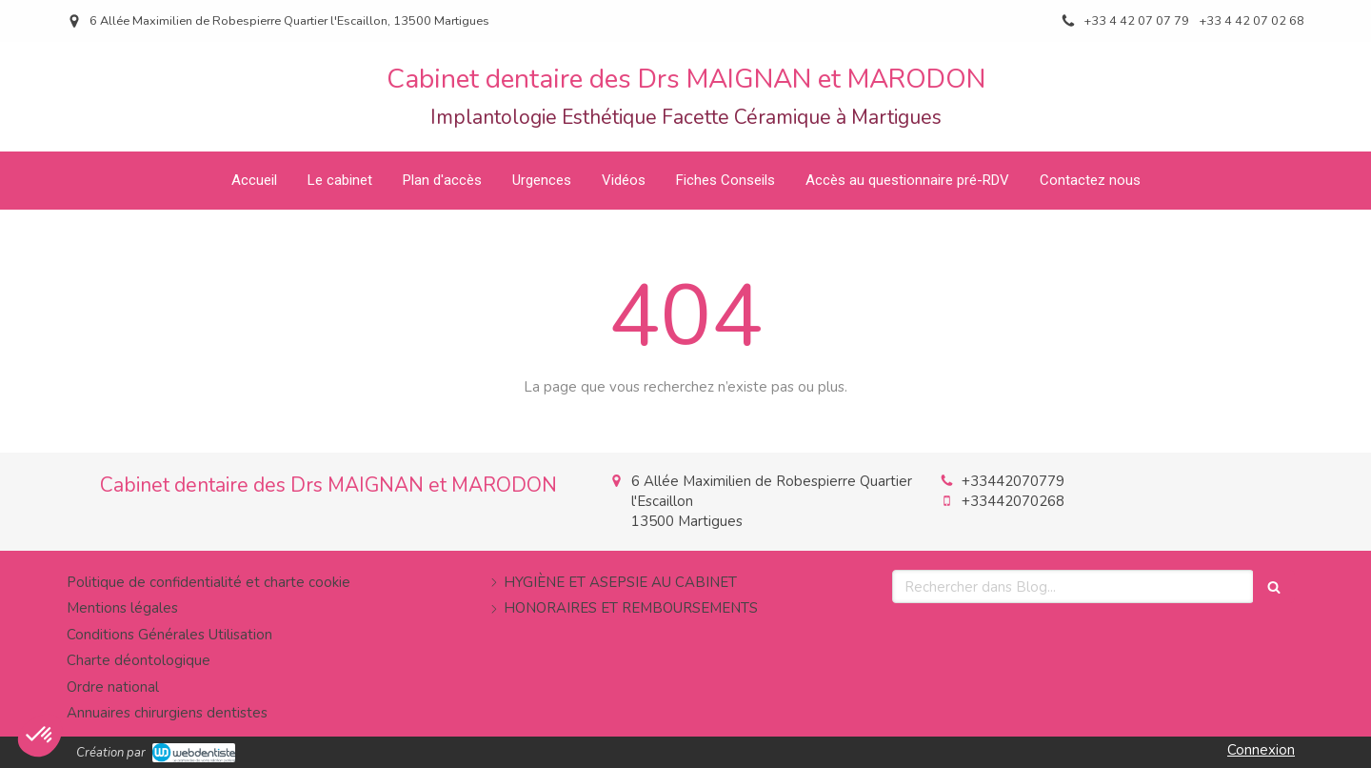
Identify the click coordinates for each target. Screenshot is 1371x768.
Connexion (1261, 749)
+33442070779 (1013, 481)
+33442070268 (1013, 501)
